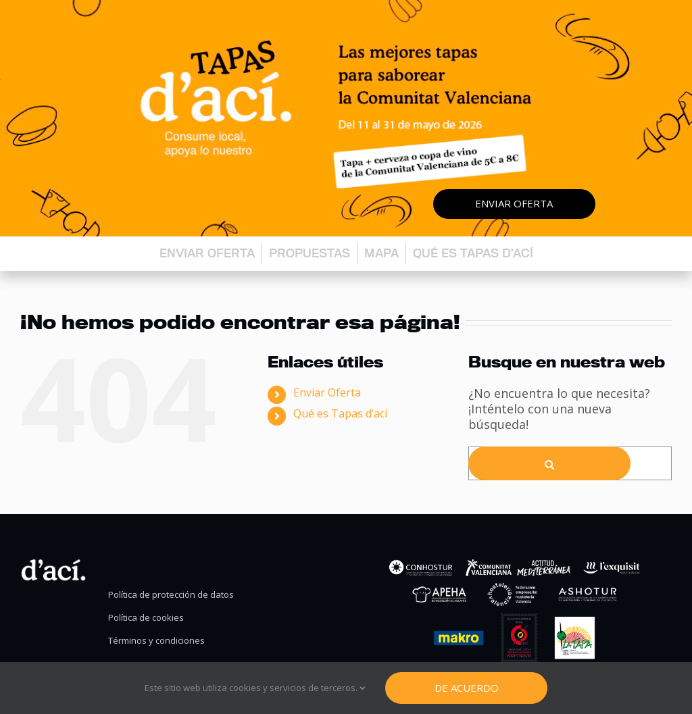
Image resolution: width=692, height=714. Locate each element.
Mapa (381, 253)
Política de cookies (146, 617)
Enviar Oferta (327, 392)
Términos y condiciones (156, 640)
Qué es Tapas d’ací (473, 253)
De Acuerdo (467, 687)
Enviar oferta (514, 203)
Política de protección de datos (171, 595)
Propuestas (309, 253)
